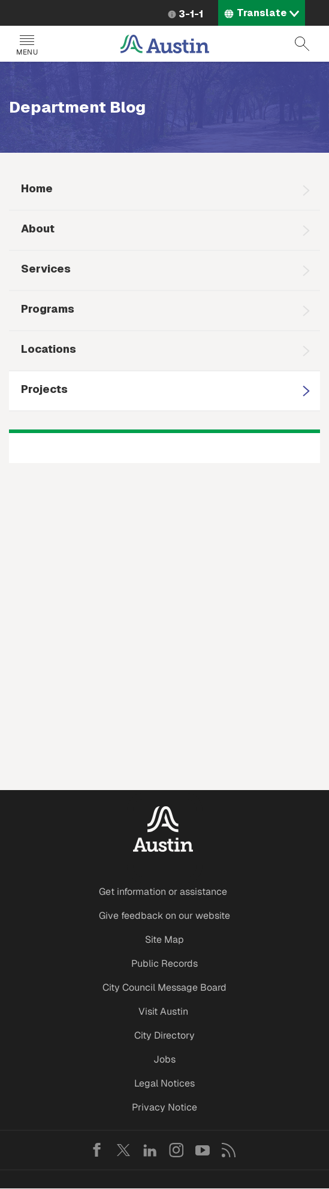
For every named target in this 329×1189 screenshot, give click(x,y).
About (38, 228)
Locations (48, 349)
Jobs (164, 1059)
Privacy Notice (164, 1107)
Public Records (164, 963)
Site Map (164, 939)
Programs (47, 309)
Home (37, 188)
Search (302, 44)
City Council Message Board (164, 987)
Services (46, 269)
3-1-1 (191, 14)
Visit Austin (163, 1011)
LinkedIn (150, 1150)
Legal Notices (164, 1083)
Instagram (176, 1150)
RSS (229, 1150)
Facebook (97, 1150)
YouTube (202, 1150)
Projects (44, 389)
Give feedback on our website (164, 915)
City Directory (164, 1035)
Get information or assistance (163, 891)
